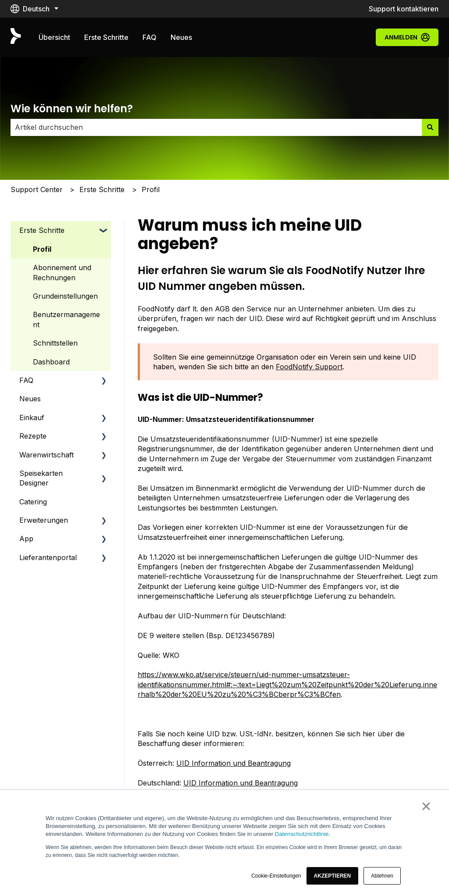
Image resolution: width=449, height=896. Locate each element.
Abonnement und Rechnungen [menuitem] (62, 272)
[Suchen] (430, 127)
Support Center (37, 189)
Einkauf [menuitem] (31, 417)
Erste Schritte (106, 37)
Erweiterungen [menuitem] (43, 520)
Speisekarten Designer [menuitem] (41, 478)
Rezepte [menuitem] (32, 436)
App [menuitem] (26, 538)
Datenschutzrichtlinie (302, 834)
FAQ (150, 37)
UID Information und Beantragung (233, 763)
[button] (332, 876)
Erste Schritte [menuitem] (41, 230)
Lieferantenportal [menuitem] (48, 557)
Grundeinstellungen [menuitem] (65, 296)
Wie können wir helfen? (72, 108)
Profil (151, 189)
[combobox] (216, 127)
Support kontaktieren (403, 8)
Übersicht (54, 37)
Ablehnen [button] (382, 876)
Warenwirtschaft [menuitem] (46, 454)
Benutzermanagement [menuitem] (66, 319)
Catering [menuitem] (33, 501)
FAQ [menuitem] (26, 380)
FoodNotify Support (309, 366)
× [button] (426, 806)
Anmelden (407, 37)
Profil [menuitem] (42, 249)
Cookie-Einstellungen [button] (276, 876)
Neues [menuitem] (30, 398)
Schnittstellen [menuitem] (55, 343)
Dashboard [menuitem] (51, 361)
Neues (181, 37)
